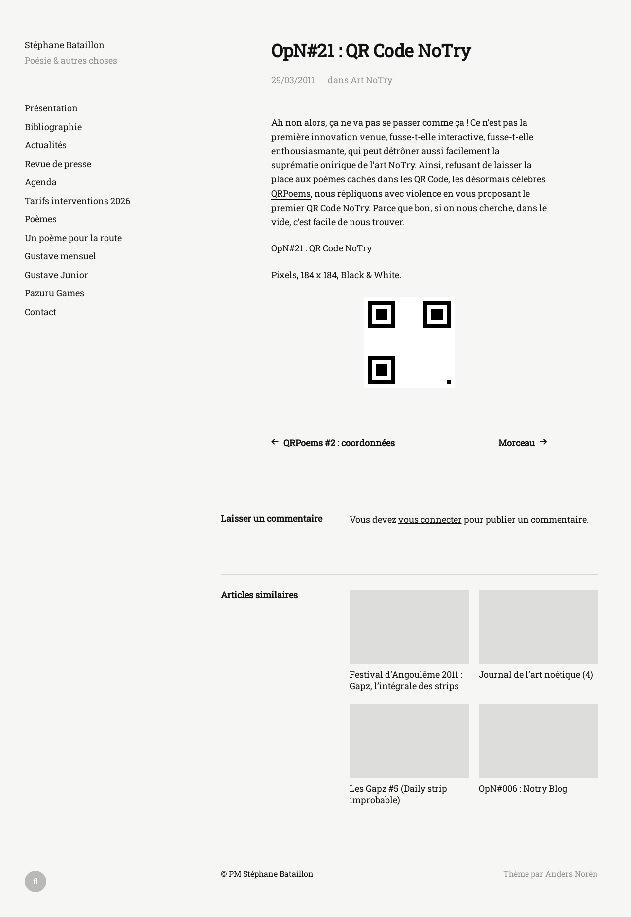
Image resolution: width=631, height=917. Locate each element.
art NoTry (395, 165)
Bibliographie (53, 127)
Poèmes (41, 219)
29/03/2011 (293, 80)
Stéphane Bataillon (65, 45)
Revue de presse (58, 164)
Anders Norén (571, 873)
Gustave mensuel (60, 256)
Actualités (46, 145)
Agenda (41, 182)
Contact (40, 311)
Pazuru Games (54, 293)
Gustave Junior (56, 275)
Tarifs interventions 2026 (77, 201)
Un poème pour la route (73, 238)
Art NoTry (371, 80)
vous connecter (430, 519)
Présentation (51, 108)
